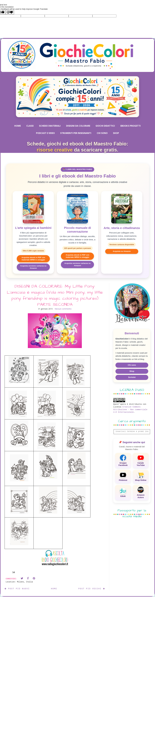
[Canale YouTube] (141, 460)
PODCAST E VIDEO (45, 133)
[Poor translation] (10, 12)
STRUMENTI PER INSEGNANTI (75, 133)
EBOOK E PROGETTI (130, 125)
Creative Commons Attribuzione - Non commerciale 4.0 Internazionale (130, 409)
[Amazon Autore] (141, 492)
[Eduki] (123, 492)
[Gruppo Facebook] (123, 460)
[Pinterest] (123, 476)
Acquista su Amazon (122, 251)
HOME (17, 125)
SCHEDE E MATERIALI (50, 125)
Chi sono (132, 365)
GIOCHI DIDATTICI (105, 125)
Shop (131, 371)
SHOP (116, 133)
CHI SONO (102, 133)
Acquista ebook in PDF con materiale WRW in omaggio (33, 258)
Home (54, 589)
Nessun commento (63, 308)
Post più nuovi (17, 589)
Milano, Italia (25, 582)
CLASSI (30, 125)
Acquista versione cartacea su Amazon (33, 267)
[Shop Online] (141, 476)
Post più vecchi (91, 589)
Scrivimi (131, 377)
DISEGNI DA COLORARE (78, 125)
